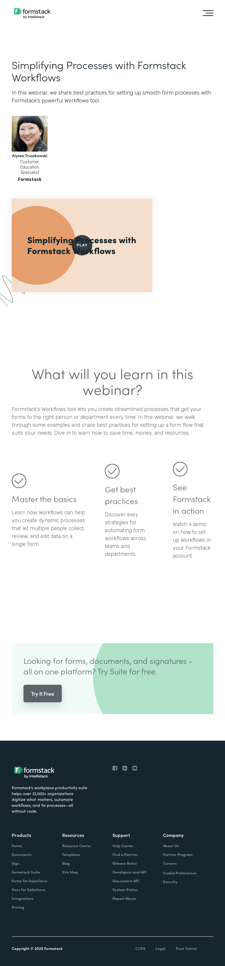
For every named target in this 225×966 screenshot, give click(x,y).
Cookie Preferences (180, 873)
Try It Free (42, 699)
